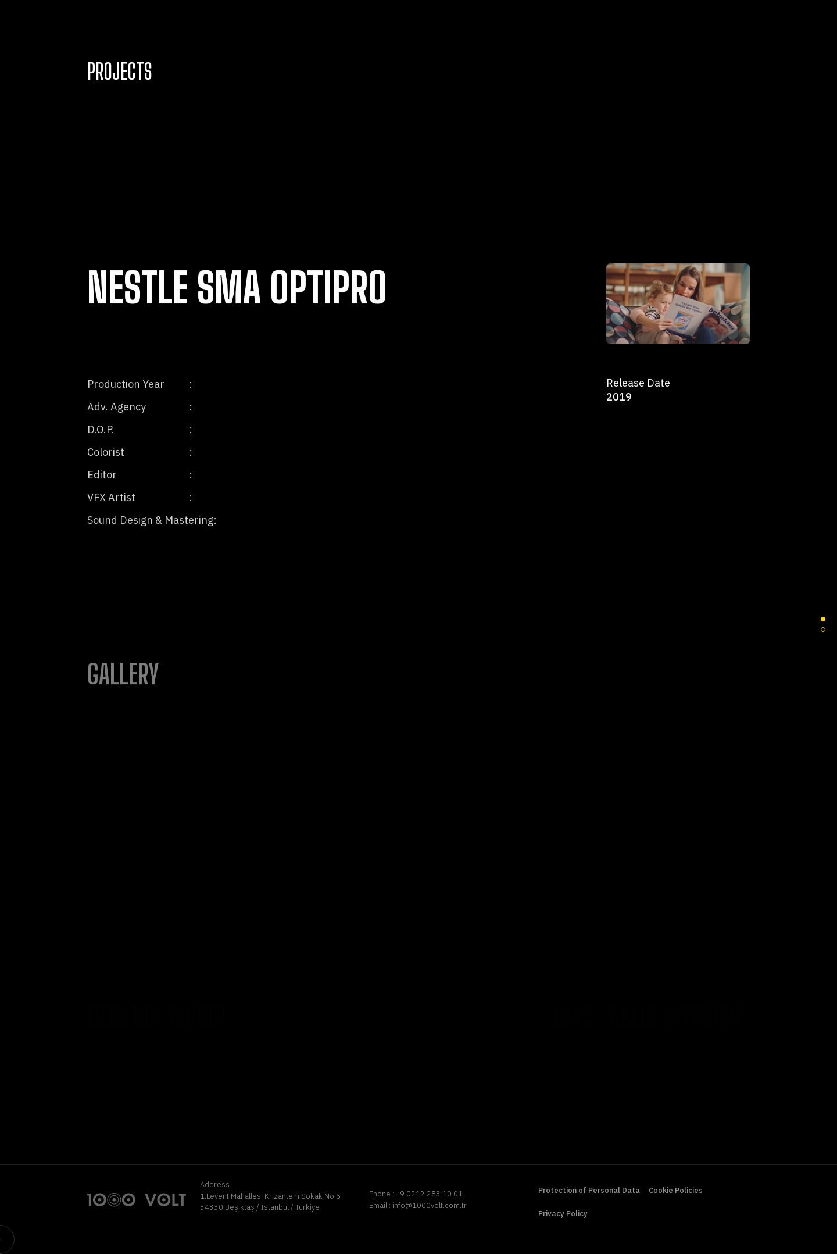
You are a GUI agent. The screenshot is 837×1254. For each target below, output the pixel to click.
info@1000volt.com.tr (429, 1205)
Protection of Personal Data (589, 1190)
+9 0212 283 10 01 (429, 1194)
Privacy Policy (563, 1214)
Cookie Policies (676, 1190)
